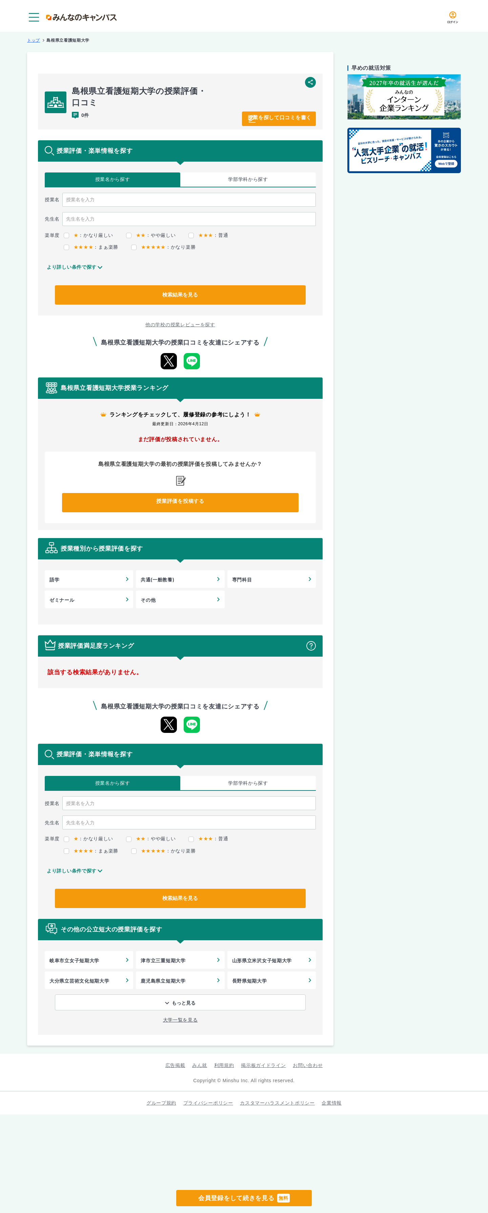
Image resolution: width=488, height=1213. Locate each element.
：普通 (208, 235)
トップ (33, 40)
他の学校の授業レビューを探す (180, 324)
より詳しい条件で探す (72, 267)
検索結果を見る (180, 295)
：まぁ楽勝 (91, 247)
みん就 (199, 1065)
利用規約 (224, 1065)
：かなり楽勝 (163, 247)
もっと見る (183, 1003)
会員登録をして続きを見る (244, 1198)
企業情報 (332, 1103)
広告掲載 (175, 1065)
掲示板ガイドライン (263, 1065)
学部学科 (248, 179)
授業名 (112, 179)
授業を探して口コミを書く (269, 117)
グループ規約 (161, 1103)
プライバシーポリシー (208, 1103)
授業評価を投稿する (180, 503)
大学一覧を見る (180, 1020)
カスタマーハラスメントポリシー (277, 1103)
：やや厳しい (151, 235)
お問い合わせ (308, 1065)
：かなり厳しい (88, 235)
